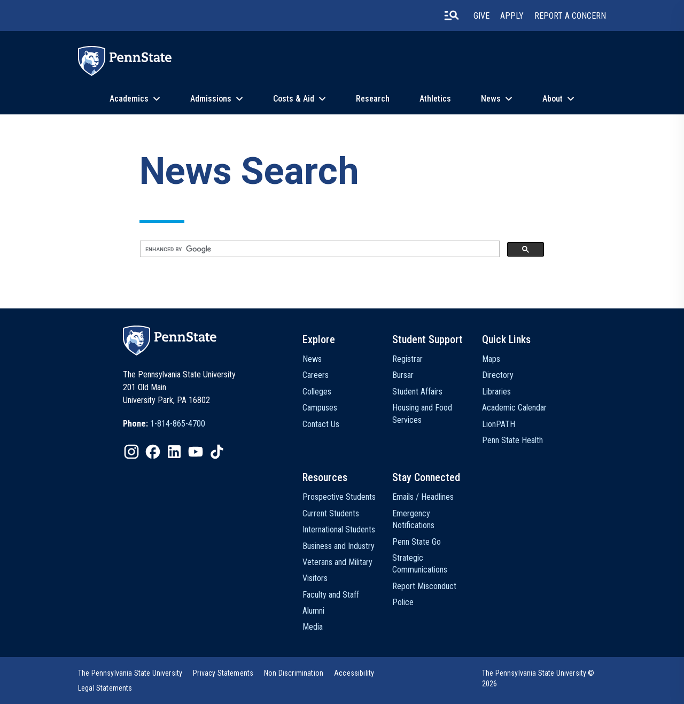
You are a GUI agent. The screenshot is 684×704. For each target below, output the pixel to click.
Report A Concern (570, 16)
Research (373, 99)
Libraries (496, 391)
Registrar (407, 359)
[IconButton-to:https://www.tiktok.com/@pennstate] (217, 451)
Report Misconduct (424, 586)
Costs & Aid (293, 99)
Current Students (330, 513)
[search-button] (451, 15)
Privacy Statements (223, 673)
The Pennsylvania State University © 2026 (538, 678)
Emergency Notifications (413, 519)
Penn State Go (416, 542)
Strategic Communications (419, 564)
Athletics (435, 99)
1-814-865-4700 (177, 424)
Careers (315, 375)
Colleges (316, 391)
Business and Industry (338, 546)
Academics (129, 99)
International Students (338, 529)
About (552, 99)
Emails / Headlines (423, 497)
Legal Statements (105, 688)
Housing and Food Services (422, 413)
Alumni (313, 611)
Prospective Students (339, 497)
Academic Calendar (514, 408)
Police (403, 602)
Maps (491, 359)
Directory (498, 375)
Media (312, 627)
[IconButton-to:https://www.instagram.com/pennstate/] (131, 451)
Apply (512, 16)
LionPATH (498, 424)
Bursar (403, 375)
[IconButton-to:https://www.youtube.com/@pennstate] (195, 451)
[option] (164, 423)
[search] (318, 249)
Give (481, 16)
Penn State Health (512, 440)
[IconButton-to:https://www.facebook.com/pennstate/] (152, 451)
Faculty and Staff (330, 595)
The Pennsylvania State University (130, 673)
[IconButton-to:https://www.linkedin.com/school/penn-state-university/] (174, 451)
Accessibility (354, 673)
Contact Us (320, 424)
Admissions (210, 99)
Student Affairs (417, 391)
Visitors (315, 578)
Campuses (319, 408)
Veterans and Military (337, 562)
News (491, 99)
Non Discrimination (293, 673)
